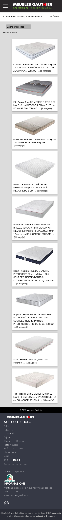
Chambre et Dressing (14, 441)
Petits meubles (11, 445)
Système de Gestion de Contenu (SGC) (39, 513)
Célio (6, 456)
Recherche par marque (15, 464)
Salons (7, 426)
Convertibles (10, 433)
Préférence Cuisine (13, 448)
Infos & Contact (12, 491)
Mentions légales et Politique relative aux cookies (28, 488)
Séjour (7, 437)
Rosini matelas (35, 16)
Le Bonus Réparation (14, 471)
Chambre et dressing (15, 16)
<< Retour (54, 16)
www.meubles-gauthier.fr (16, 495)
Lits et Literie (10, 452)
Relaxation (9, 430)
